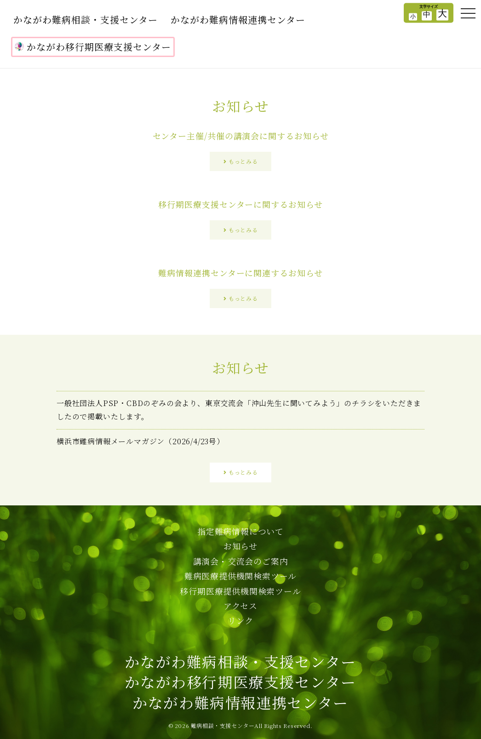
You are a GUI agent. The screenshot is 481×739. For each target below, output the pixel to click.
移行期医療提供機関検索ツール (240, 591)
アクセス (240, 606)
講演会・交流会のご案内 (240, 561)
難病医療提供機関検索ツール (240, 576)
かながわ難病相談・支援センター (85, 19)
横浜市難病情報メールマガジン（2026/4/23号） (140, 441)
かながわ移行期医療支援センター (93, 46)
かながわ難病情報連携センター (238, 19)
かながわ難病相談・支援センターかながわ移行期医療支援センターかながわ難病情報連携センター (240, 682)
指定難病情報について (240, 531)
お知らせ (240, 546)
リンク (240, 620)
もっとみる (243, 161)
